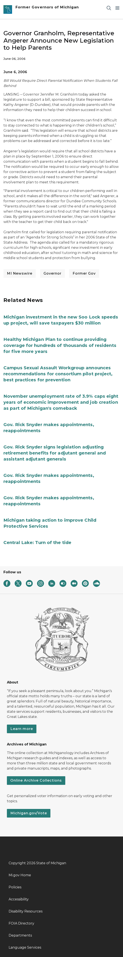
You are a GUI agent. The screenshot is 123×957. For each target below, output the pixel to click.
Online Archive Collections (36, 780)
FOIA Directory (21, 923)
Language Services (25, 947)
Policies (15, 887)
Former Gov (84, 273)
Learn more (21, 729)
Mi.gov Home (20, 875)
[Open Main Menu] (117, 8)
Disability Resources (25, 911)
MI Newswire (19, 273)
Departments (20, 935)
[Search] (108, 8)
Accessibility (19, 899)
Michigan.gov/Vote (28, 813)
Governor (52, 273)
